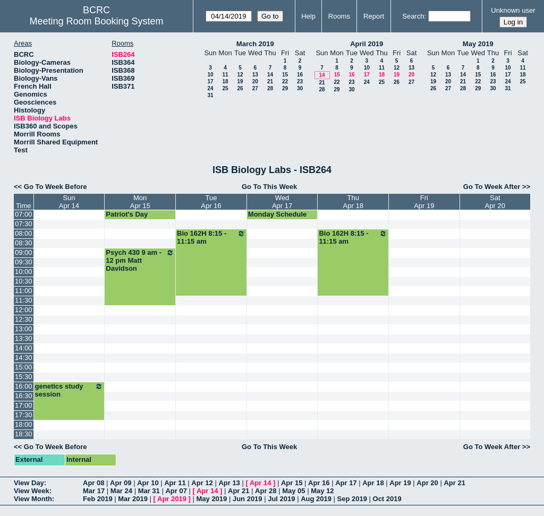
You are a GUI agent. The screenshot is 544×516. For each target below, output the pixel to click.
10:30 (23, 281)
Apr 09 (120, 483)
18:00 (23, 424)
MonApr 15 (140, 202)
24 (210, 88)
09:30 (23, 262)
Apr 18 (373, 483)
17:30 (23, 415)
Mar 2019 (133, 499)
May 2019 (478, 44)
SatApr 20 (495, 202)
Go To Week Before (55, 187)
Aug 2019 (316, 499)
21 (270, 81)
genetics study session (69, 390)
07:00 (23, 214)
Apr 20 (427, 483)
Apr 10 (147, 483)
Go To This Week (269, 187)
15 (285, 75)
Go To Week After (491, 187)
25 (225, 88)
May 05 (293, 491)
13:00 (23, 329)
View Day (29, 483)
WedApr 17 (282, 202)
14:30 (23, 358)
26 (240, 88)
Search (413, 16)
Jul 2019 (281, 499)
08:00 (23, 233)
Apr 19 (400, 483)
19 (240, 81)
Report (373, 16)
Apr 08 (93, 483)
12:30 (23, 319)
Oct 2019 (387, 499)
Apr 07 (175, 491)
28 (270, 88)
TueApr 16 (211, 202)
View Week (31, 491)
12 (240, 75)
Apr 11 (174, 483)
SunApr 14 (69, 202)
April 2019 (366, 44)
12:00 (23, 310)
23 (300, 81)
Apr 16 (318, 483)
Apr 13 (229, 483)
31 (210, 95)
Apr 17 (345, 483)
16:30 (23, 396)
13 (255, 75)
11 (225, 75)
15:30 (23, 377)
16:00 (23, 386)
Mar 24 (121, 491)
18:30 (23, 434)
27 (255, 88)
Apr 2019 (171, 499)
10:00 (23, 272)
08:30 (23, 243)
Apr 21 (454, 483)
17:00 (23, 405)
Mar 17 (94, 491)
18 (225, 81)
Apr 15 (291, 483)
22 (285, 81)
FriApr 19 (424, 202)
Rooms (339, 16)
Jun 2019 (247, 499)
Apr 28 (265, 491)
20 (255, 81)
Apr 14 (260, 483)
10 (210, 75)
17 (210, 81)
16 (300, 75)
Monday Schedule (277, 214)
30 (300, 88)
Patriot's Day (127, 214)
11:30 (23, 300)
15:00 (23, 367)
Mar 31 (149, 491)
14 (270, 75)
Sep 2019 (352, 499)
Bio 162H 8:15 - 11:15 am (211, 237)
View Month (33, 499)
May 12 (322, 491)
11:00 (23, 291)
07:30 (23, 224)
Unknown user (513, 10)
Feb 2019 (98, 499)
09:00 (23, 252)
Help (308, 16)
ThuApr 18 (353, 202)
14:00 (23, 348)
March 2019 (255, 44)
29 (285, 88)
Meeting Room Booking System (96, 21)
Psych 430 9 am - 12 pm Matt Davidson (140, 260)
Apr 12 (201, 483)
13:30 (23, 338)
